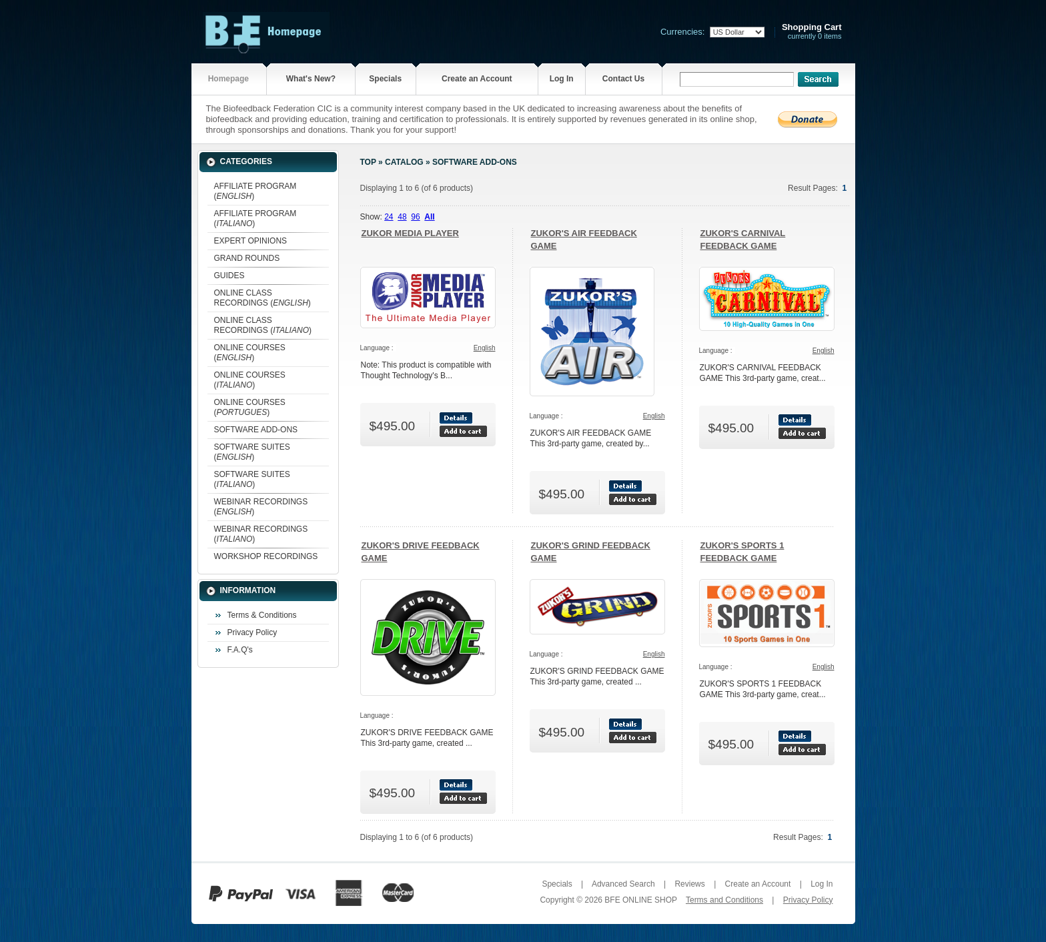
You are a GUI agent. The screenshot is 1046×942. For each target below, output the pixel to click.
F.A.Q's (240, 649)
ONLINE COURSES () (250, 352)
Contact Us (623, 78)
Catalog (404, 162)
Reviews (689, 884)
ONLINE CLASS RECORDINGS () (262, 298)
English (485, 348)
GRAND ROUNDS (247, 258)
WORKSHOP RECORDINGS (266, 556)
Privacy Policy (252, 632)
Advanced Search (623, 884)
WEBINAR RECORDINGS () (261, 506)
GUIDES (229, 275)
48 (402, 216)
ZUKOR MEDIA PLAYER (410, 233)
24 (388, 216)
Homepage (228, 78)
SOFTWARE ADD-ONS (256, 429)
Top (368, 162)
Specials (385, 78)
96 (415, 216)
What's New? (311, 78)
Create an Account (477, 78)
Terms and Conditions (724, 900)
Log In (562, 78)
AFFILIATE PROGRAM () (255, 191)
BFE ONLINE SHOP (640, 900)
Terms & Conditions (262, 615)
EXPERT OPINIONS (251, 241)
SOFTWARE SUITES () (252, 452)
